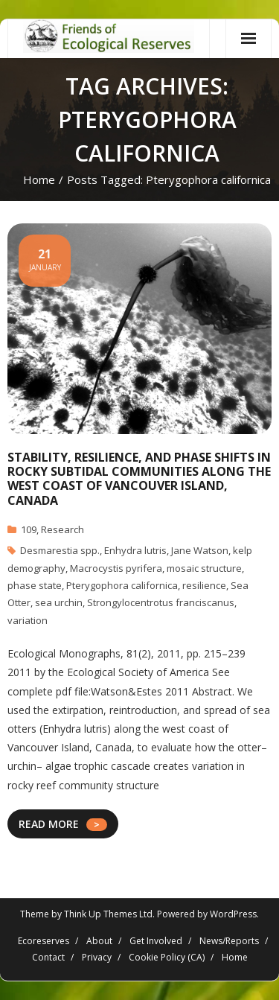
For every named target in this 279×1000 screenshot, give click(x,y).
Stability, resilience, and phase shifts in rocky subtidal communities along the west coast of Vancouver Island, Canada (139, 479)
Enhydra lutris (135, 550)
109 (28, 529)
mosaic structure (204, 568)
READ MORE (49, 824)
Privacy (97, 957)
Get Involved (155, 940)
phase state (34, 585)
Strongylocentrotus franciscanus (160, 602)
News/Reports (229, 940)
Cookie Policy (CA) (167, 957)
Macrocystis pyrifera (116, 568)
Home (39, 179)
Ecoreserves (43, 940)
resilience (204, 585)
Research (62, 529)
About (99, 940)
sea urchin (59, 602)
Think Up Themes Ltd (108, 914)
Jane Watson (199, 550)
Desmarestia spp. (60, 550)
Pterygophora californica (122, 585)
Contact (48, 957)
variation (27, 620)
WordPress (233, 914)
